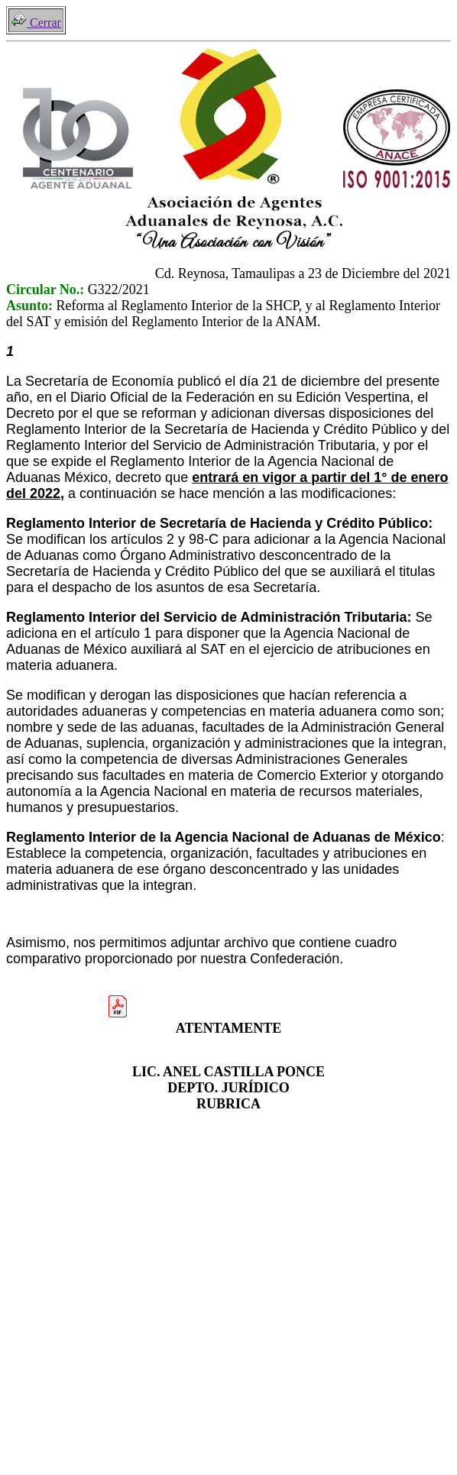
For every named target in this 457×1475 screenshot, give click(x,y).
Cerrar (36, 22)
